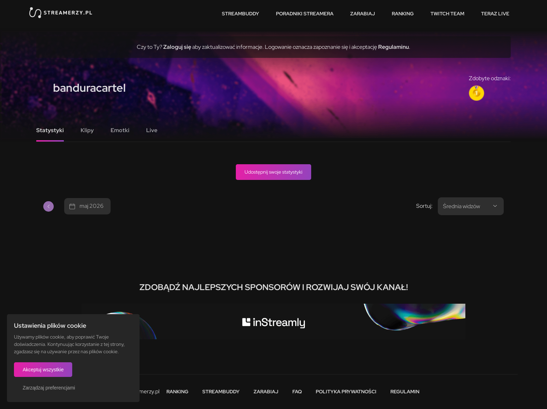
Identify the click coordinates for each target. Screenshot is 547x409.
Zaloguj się (177, 47)
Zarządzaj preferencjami (49, 388)
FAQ (297, 391)
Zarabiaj (362, 13)
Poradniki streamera (305, 13)
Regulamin (404, 391)
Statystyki (50, 130)
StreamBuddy (240, 13)
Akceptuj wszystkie (43, 369)
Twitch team (447, 13)
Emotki (120, 130)
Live (151, 130)
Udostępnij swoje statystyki (273, 172)
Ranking (403, 13)
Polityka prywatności (346, 391)
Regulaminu (393, 47)
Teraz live (495, 13)
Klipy (87, 130)
